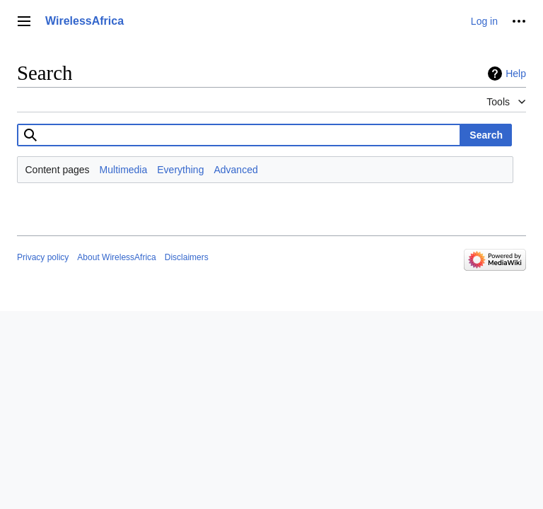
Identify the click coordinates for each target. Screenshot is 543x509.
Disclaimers (187, 257)
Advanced (235, 169)
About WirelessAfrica (116, 257)
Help (516, 73)
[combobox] (239, 135)
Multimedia (124, 169)
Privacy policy (43, 257)
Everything (180, 169)
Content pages (57, 169)
